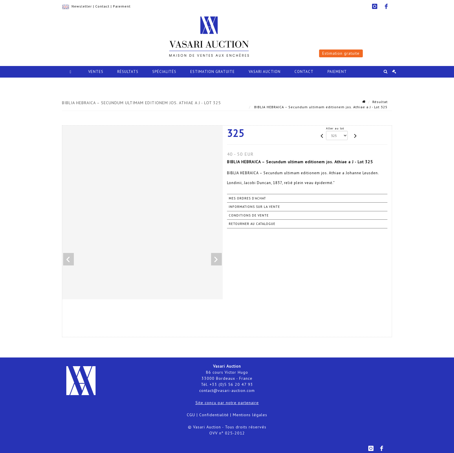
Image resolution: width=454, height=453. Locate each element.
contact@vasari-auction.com (227, 390)
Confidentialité (214, 414)
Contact (102, 6)
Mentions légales (250, 414)
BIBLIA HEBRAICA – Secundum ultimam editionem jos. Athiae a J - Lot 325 (320, 107)
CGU (191, 414)
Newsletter (82, 6)
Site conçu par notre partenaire (227, 402)
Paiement (122, 6)
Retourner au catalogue (252, 224)
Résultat (380, 102)
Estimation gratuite (341, 53)
